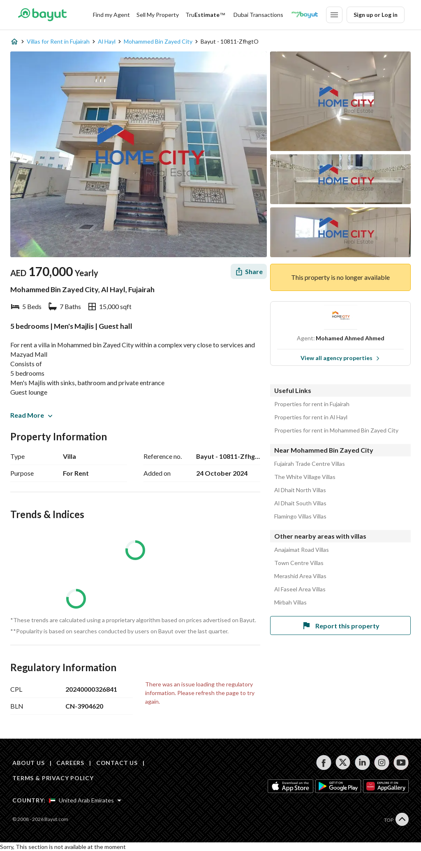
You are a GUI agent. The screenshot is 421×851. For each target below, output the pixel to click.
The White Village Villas (304, 477)
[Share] (249, 271)
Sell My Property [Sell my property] (157, 14)
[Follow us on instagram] (381, 762)
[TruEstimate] (205, 15)
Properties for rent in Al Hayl (310, 417)
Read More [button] (31, 415)
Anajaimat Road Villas (301, 549)
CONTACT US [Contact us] (117, 762)
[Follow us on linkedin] (362, 762)
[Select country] (85, 800)
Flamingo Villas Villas (300, 516)
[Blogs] (304, 15)
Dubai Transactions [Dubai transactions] (258, 14)
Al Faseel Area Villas (300, 589)
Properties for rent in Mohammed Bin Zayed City (336, 430)
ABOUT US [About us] (28, 762)
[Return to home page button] (42, 14)
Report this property (340, 625)
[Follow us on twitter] (343, 762)
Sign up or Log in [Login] (376, 14)
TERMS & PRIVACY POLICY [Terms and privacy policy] (52, 777)
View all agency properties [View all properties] (340, 357)
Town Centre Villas (299, 563)
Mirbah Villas (290, 602)
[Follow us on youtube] (401, 762)
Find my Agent (111, 14)
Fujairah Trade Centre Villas (309, 463)
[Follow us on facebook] (323, 762)
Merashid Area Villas (300, 576)
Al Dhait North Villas (300, 490)
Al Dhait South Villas (300, 503)
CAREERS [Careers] (70, 762)
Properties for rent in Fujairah (311, 404)
